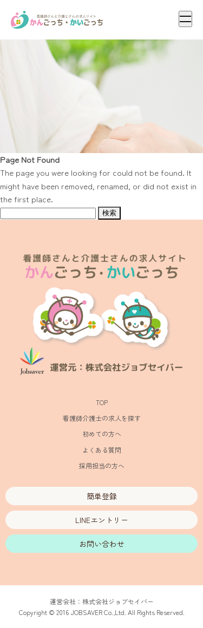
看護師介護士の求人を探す (102, 417)
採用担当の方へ (102, 465)
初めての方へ (101, 433)
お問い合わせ (102, 543)
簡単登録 (102, 496)
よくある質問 (101, 449)
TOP (102, 402)
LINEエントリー (101, 519)
